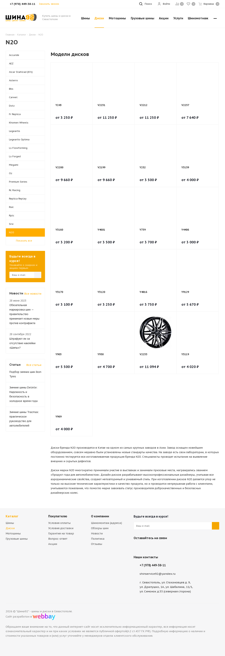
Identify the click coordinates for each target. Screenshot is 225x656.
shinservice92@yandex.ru (158, 574)
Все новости (32, 293)
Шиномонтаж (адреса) (106, 523)
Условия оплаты (59, 523)
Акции (52, 544)
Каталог (12, 516)
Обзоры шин (99, 528)
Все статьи (33, 365)
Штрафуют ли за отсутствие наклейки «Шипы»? (22, 343)
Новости (97, 533)
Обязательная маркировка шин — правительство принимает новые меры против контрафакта (24, 314)
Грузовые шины (17, 538)
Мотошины (13, 533)
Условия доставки (60, 528)
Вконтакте (137, 547)
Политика (98, 538)
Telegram (147, 547)
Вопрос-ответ (57, 538)
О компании (100, 516)
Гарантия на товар (61, 533)
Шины (10, 523)
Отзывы (96, 544)
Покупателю (57, 516)
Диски (10, 528)
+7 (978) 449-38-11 (153, 565)
